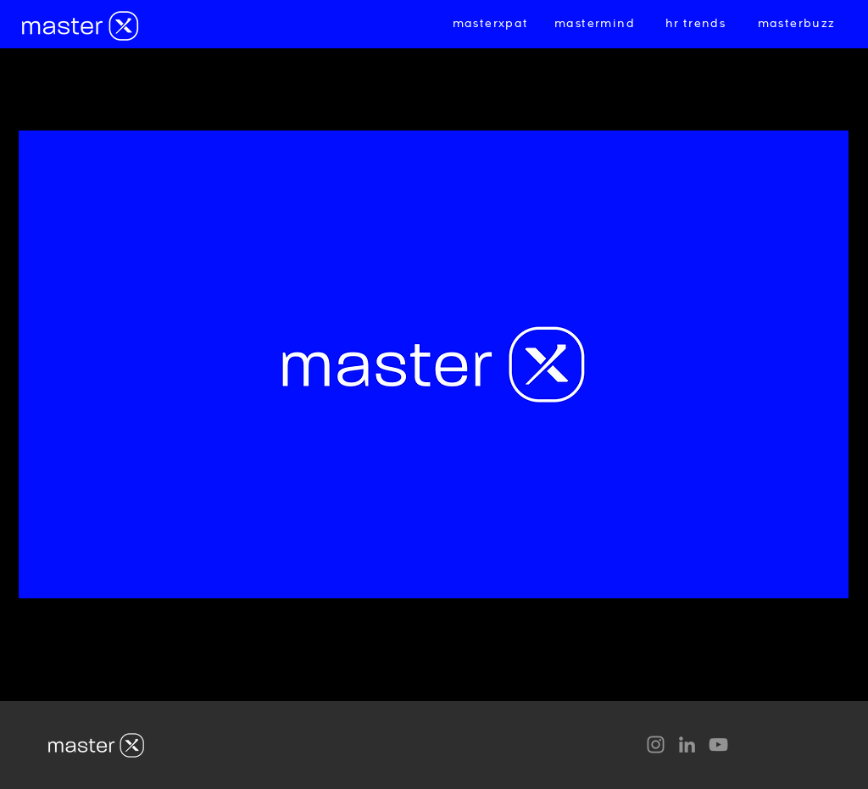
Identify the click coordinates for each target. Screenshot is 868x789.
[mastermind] (596, 24)
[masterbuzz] (798, 24)
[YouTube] (718, 744)
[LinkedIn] (687, 744)
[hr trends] (697, 24)
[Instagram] (655, 744)
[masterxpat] (492, 24)
